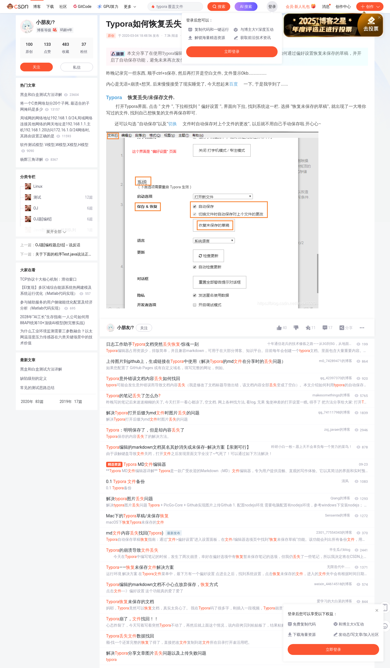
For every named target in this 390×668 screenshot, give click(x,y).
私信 (77, 67)
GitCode (81, 6)
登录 (272, 6)
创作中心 (343, 6)
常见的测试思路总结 (37, 387)
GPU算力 (107, 6)
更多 (130, 6)
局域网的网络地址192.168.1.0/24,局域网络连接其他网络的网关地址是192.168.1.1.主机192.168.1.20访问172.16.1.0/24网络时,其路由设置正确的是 (56, 127)
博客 (37, 6)
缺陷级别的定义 (33, 378)
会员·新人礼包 (301, 6)
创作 (370, 6)
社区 (63, 6)
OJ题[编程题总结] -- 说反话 (57, 245)
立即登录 (231, 52)
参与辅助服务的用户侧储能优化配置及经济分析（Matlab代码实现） (56, 305)
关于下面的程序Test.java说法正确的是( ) (64, 254)
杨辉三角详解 (39, 159)
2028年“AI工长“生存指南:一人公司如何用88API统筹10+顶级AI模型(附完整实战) (54, 320)
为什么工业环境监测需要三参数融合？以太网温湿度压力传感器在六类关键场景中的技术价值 (56, 337)
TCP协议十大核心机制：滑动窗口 (48, 279)
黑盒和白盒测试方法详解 (49, 94)
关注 (144, 328)
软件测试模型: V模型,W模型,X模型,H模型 (54, 147)
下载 (50, 6)
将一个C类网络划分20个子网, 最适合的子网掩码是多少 (55, 106)
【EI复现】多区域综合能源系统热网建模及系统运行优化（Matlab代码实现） (56, 290)
